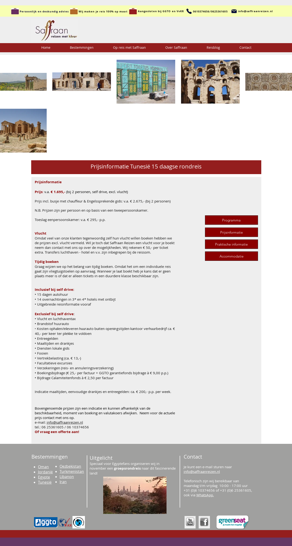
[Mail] (234, 11)
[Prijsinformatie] (231, 232)
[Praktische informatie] (231, 244)
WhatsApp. (205, 495)
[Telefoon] (189, 11)
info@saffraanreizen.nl (65, 422)
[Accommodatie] (231, 256)
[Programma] (231, 220)
